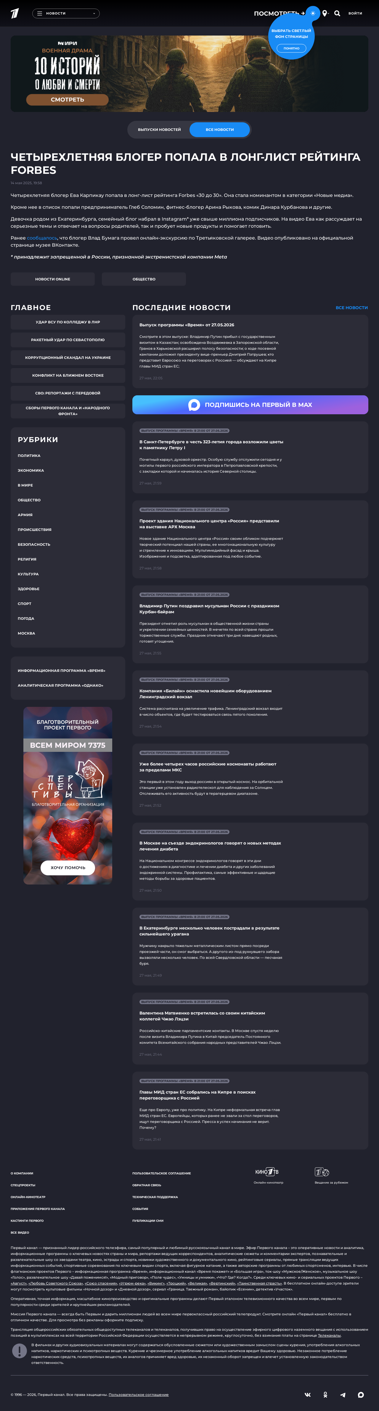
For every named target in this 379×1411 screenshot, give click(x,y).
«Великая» (197, 1283)
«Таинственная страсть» (259, 1283)
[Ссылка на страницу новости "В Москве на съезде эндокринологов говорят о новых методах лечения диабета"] (250, 861)
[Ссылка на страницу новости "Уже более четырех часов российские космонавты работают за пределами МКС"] (250, 779)
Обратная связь (146, 1185)
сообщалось (42, 238)
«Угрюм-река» (132, 1283)
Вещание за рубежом (331, 1175)
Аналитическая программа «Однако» (60, 685)
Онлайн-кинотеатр (28, 1197)
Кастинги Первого (27, 1221)
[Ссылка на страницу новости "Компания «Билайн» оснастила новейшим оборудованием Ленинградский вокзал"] (250, 703)
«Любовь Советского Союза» (55, 1283)
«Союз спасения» (101, 1283)
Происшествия (35, 529)
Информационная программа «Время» (61, 670)
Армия (25, 515)
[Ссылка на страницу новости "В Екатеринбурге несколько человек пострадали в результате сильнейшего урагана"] (250, 946)
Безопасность (34, 544)
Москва (26, 633)
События (140, 1209)
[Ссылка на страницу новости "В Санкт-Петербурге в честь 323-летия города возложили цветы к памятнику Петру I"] (250, 457)
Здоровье (28, 589)
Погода (26, 618)
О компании (22, 1173)
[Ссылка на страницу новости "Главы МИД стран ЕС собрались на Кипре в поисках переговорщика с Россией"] (250, 1110)
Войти (355, 13)
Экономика (31, 470)
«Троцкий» (176, 1283)
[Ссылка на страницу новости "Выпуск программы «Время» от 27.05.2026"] (250, 351)
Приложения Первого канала (38, 1209)
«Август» (19, 1283)
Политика (29, 455)
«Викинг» (156, 1283)
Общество (144, 279)
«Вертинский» (222, 1283)
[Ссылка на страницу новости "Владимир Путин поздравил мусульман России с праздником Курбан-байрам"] (250, 624)
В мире (25, 485)
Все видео (20, 1233)
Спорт (24, 603)
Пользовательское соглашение (161, 1173)
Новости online (52, 279)
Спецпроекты (23, 1185)
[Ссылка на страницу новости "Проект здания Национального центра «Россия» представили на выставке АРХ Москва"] (250, 539)
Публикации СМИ (147, 1221)
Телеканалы (329, 1335)
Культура (28, 574)
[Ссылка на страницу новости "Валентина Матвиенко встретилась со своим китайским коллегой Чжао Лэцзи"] (250, 1028)
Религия (27, 559)
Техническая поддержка (155, 1197)
